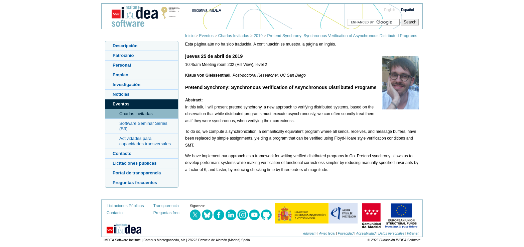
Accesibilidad (366, 233)
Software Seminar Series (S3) (143, 126)
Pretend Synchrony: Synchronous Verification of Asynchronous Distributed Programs (342, 35)
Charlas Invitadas (233, 35)
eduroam (309, 233)
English (389, 10)
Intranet (412, 233)
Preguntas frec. (166, 213)
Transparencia (166, 205)
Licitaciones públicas (135, 163)
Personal (122, 65)
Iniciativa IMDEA (206, 10)
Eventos (206, 35)
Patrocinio (123, 55)
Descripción (125, 45)
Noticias (121, 94)
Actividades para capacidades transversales (145, 141)
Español (407, 10)
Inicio (189, 35)
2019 (258, 35)
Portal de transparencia (137, 172)
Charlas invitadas (136, 113)
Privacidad (346, 233)
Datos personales (391, 233)
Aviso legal (327, 233)
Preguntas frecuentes (135, 182)
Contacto (122, 153)
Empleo (120, 74)
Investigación (126, 84)
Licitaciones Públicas (125, 205)
